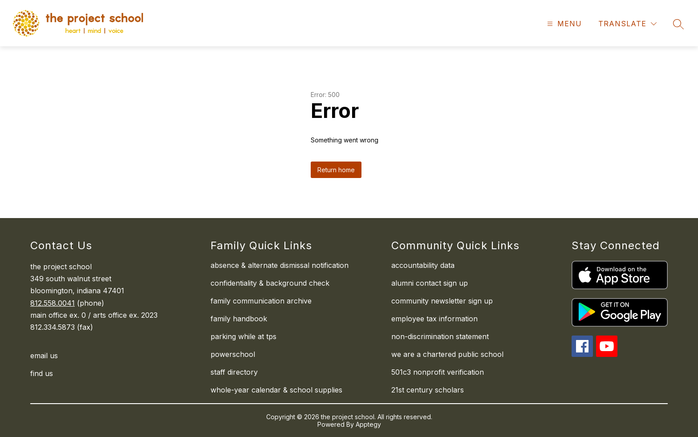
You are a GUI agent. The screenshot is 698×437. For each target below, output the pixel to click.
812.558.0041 (52, 303)
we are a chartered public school (447, 354)
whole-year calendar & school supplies (276, 389)
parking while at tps (243, 336)
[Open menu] (563, 23)
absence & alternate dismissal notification (280, 265)
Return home (336, 170)
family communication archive (261, 300)
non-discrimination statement (440, 336)
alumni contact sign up (429, 283)
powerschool (233, 354)
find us (41, 373)
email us (44, 355)
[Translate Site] (627, 23)
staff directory (234, 372)
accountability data (423, 265)
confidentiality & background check (270, 283)
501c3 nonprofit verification (437, 372)
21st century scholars (427, 389)
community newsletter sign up (442, 300)
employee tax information (434, 318)
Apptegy (368, 424)
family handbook (239, 318)
